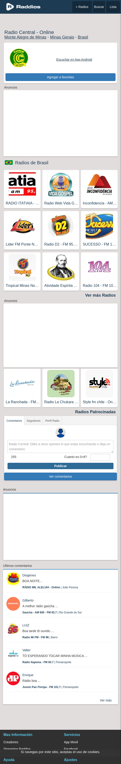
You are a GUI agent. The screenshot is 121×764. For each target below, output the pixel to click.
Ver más (105, 700)
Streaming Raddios (17, 749)
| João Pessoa (50, 587)
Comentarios (14, 420)
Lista (113, 7)
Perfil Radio (52, 420)
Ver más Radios (100, 295)
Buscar (99, 7)
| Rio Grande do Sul (51, 612)
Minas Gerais (62, 37)
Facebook (71, 749)
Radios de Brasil (31, 162)
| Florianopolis (46, 662)
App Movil (71, 742)
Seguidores (34, 420)
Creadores (10, 742)
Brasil (83, 37)
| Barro (40, 637)
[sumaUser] (100, 457)
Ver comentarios (60, 476)
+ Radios (82, 7)
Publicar (60, 466)
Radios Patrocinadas (95, 412)
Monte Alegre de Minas (25, 37)
